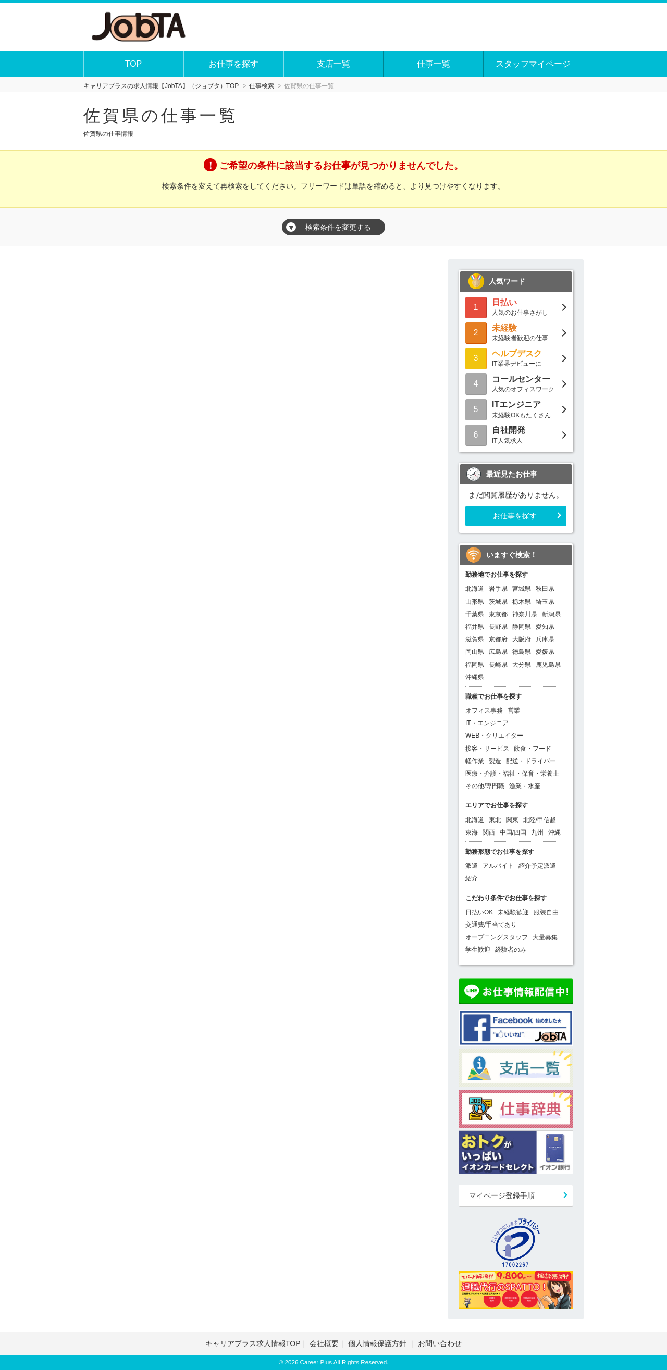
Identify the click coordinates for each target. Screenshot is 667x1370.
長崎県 (498, 664)
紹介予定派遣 (537, 865)
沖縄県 (474, 677)
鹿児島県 (548, 664)
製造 (495, 761)
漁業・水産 (524, 786)
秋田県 (545, 588)
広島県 (498, 651)
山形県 (474, 601)
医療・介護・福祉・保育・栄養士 (512, 773)
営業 (514, 710)
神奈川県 (524, 614)
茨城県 (498, 601)
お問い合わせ (440, 1343)
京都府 (498, 639)
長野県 (498, 626)
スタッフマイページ (533, 63)
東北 (495, 820)
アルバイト (498, 865)
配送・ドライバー (531, 761)
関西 (489, 832)
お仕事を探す (233, 63)
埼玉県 (545, 601)
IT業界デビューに (515, 357)
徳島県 (521, 651)
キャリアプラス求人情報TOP (253, 1343)
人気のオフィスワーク (515, 383)
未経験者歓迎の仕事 (515, 332)
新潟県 (551, 614)
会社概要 (324, 1343)
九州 (537, 832)
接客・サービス (487, 748)
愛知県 (545, 626)
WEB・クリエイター (494, 735)
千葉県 (474, 614)
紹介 (471, 878)
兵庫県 (545, 639)
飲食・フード (532, 748)
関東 (512, 820)
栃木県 (521, 601)
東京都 (498, 614)
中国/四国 (513, 832)
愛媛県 (545, 651)
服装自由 (546, 912)
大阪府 (521, 639)
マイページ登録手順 (502, 1195)
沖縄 (554, 832)
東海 (471, 832)
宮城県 (521, 588)
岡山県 (474, 651)
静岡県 (521, 626)
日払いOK (479, 912)
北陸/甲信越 (539, 820)
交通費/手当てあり (491, 924)
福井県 (474, 626)
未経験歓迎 (513, 912)
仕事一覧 (433, 63)
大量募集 (545, 937)
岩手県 (498, 588)
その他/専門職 (484, 786)
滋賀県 (474, 639)
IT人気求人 (515, 434)
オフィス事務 (484, 710)
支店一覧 (333, 63)
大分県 (521, 664)
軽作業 (474, 761)
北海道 (474, 588)
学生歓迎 (477, 949)
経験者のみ (510, 949)
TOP (133, 63)
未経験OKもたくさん (515, 408)
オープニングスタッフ (496, 937)
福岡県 (474, 664)
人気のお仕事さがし (515, 306)
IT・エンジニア (487, 723)
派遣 (471, 865)
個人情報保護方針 (378, 1343)
